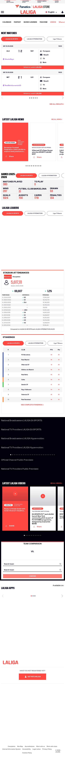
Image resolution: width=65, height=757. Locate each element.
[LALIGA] (28, 12)
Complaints (11, 746)
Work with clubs (52, 746)
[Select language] (51, 12)
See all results (57, 104)
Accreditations (29, 746)
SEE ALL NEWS (56, 119)
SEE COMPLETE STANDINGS (32, 405)
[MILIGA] (61, 12)
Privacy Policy (47, 749)
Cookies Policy (27, 752)
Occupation (16, 276)
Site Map (20, 746)
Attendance (8, 276)
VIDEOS (53, 22)
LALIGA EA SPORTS (11, 39)
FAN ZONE (43, 22)
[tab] (11, 39)
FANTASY (17, 22)
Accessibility (26, 749)
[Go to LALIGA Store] (32, 6)
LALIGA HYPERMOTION (34, 39)
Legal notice (36, 749)
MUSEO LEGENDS (30, 22)
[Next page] (62, 596)
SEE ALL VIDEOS (56, 483)
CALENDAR (6, 22)
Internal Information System (11, 749)
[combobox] (32, 564)
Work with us (40, 746)
